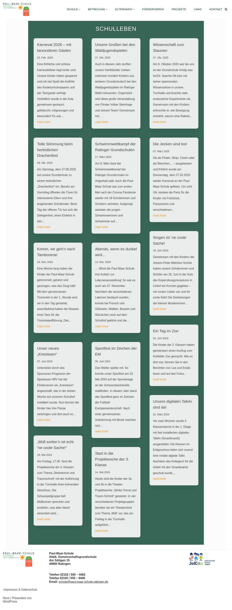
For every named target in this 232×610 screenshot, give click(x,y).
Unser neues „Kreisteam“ (48, 354)
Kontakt (215, 9)
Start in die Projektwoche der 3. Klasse (112, 463)
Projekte (179, 9)
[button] (79, 9)
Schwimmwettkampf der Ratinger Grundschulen (115, 148)
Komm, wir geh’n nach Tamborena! (56, 254)
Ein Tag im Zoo (166, 339)
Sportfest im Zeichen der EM (116, 354)
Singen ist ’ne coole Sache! (169, 242)
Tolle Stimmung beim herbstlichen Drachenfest (55, 150)
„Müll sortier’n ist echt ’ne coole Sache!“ (55, 448)
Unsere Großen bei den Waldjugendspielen (115, 47)
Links (198, 9)
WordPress (10, 606)
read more (43, 122)
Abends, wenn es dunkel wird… (116, 254)
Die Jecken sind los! (170, 145)
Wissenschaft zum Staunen (168, 47)
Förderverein (153, 9)
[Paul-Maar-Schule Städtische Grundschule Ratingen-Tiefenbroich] (18, 9)
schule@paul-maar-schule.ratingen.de (83, 586)
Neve (6, 602)
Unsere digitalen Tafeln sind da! (172, 419)
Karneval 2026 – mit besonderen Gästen (54, 47)
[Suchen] (226, 9)
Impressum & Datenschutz (20, 594)
